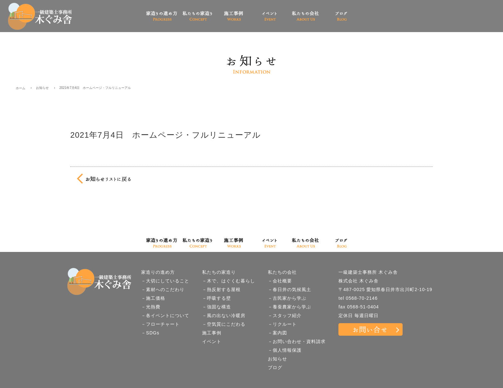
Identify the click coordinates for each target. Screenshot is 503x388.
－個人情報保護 (285, 350)
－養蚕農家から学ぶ (289, 306)
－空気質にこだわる (223, 324)
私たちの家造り (219, 272)
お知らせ (42, 88)
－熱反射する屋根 (221, 289)
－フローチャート (160, 324)
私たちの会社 (282, 272)
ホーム (20, 88)
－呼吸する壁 (216, 298)
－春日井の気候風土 (289, 289)
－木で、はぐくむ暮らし (228, 280)
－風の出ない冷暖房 (223, 315)
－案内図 (277, 332)
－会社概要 (280, 280)
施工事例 (211, 332)
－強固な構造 (216, 306)
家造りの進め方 (158, 272)
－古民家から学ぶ (287, 298)
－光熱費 (150, 306)
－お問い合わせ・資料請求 (297, 341)
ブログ (275, 367)
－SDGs (150, 332)
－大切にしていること (165, 280)
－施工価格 (153, 298)
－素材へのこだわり (162, 289)
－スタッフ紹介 (285, 315)
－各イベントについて (165, 315)
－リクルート (282, 324)
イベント (211, 341)
